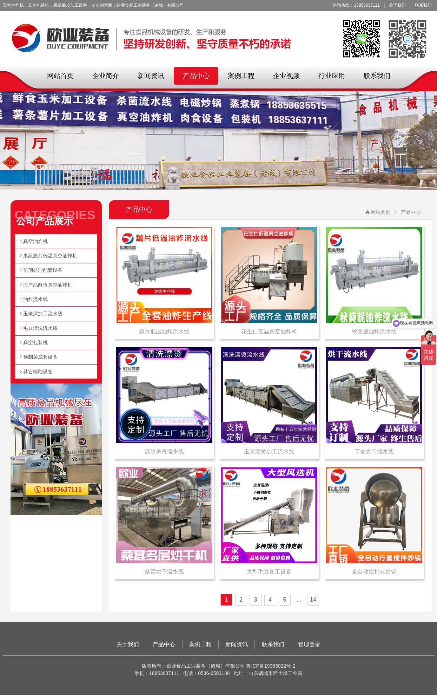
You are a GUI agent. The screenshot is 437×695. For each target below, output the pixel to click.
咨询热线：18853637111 (356, 5)
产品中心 (196, 75)
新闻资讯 (151, 75)
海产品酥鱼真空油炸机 (47, 285)
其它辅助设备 (38, 371)
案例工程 (241, 75)
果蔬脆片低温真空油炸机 (50, 255)
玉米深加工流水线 (42, 313)
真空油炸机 (35, 241)
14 (313, 600)
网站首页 (60, 75)
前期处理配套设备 (42, 270)
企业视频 (286, 75)
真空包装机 (35, 342)
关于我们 (397, 5)
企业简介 (105, 75)
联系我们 (423, 5)
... (299, 600)
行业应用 (331, 75)
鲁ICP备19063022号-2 (270, 666)
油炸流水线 (35, 299)
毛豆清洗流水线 (40, 328)
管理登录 (309, 644)
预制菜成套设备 (40, 357)
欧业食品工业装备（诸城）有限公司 (218, 33)
